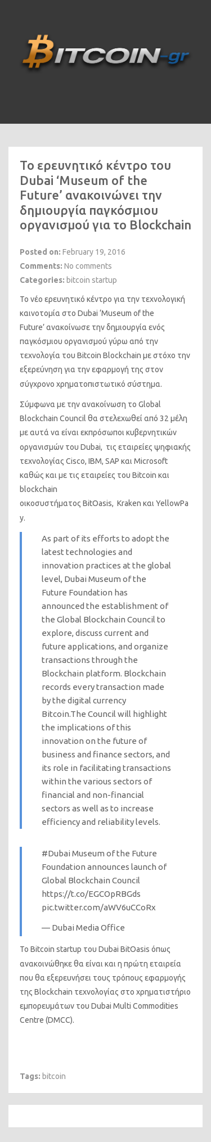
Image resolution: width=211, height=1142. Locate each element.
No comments (88, 265)
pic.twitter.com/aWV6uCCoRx (99, 907)
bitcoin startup (91, 280)
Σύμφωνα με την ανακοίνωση (73, 404)
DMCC (59, 1019)
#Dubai (56, 853)
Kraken (129, 503)
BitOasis (97, 503)
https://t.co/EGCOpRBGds (91, 894)
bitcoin (54, 1076)
